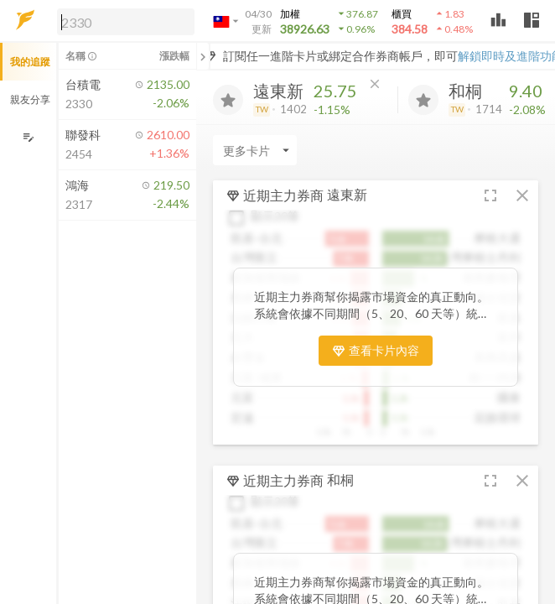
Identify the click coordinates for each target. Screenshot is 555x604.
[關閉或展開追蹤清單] (203, 56)
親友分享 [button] (30, 99)
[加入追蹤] (228, 100)
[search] (126, 21)
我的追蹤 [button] (30, 61)
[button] (122, 21)
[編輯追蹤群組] (28, 137)
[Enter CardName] (255, 150)
